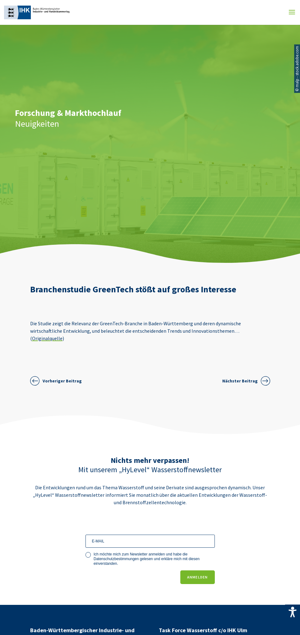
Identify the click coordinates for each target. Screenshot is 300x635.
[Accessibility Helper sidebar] (292, 612)
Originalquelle (47, 338)
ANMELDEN (197, 577)
